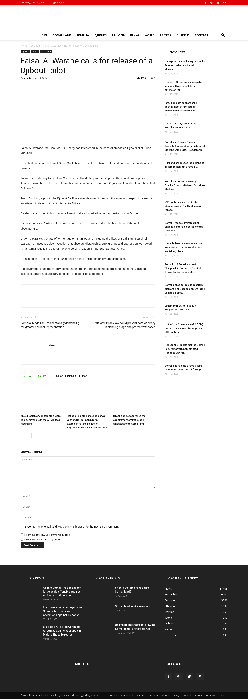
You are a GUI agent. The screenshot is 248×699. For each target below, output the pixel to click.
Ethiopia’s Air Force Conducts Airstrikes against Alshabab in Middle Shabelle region (62, 630)
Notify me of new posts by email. (42, 539)
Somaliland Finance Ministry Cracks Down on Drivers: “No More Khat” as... (185, 185)
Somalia (83, 35)
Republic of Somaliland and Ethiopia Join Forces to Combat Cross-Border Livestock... (183, 268)
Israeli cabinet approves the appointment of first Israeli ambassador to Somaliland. (129, 420)
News (35, 51)
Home (44, 35)
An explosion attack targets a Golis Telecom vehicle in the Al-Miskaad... (185, 65)
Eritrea (165, 35)
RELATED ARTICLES (37, 376)
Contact (201, 35)
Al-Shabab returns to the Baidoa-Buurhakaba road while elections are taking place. (183, 247)
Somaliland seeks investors (133, 606)
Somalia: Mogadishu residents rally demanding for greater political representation (50, 325)
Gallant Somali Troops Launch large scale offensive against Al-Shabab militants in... (62, 591)
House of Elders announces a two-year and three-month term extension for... (184, 86)
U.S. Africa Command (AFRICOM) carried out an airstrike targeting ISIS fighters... (184, 328)
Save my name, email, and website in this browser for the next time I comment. (72, 526)
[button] (222, 35)
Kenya (134, 35)
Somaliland (62, 35)
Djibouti (100, 35)
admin (28, 78)
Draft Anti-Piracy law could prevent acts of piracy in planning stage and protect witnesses (124, 325)
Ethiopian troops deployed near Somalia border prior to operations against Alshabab (63, 611)
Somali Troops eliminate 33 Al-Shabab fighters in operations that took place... (184, 226)
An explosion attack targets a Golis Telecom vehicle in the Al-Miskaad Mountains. (41, 420)
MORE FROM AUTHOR (71, 376)
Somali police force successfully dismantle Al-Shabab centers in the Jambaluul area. (185, 289)
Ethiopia (118, 35)
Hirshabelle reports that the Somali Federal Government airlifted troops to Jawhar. (185, 349)
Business (183, 35)
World (150, 35)
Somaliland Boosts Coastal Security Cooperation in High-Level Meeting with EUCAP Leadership (185, 146)
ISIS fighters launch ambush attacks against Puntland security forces (184, 206)
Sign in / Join (58, 2)
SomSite (95, 695)
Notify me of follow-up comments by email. (48, 534)
